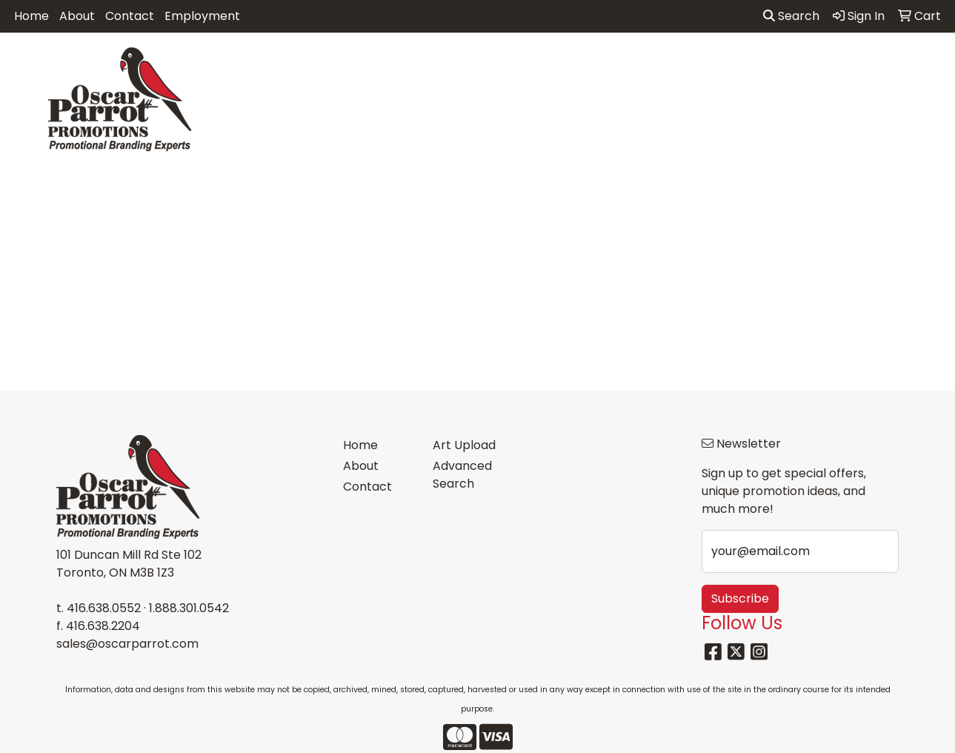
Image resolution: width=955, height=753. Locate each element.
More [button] (915, 64)
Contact (129, 15)
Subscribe (740, 598)
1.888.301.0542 (189, 608)
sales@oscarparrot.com (127, 643)
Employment (202, 15)
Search (791, 15)
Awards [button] (344, 64)
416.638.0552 (104, 608)
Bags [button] (404, 64)
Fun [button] (538, 64)
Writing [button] (855, 64)
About (77, 15)
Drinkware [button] (473, 64)
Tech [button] (795, 64)
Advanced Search (462, 474)
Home (31, 15)
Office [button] (738, 64)
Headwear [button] (603, 64)
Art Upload (464, 445)
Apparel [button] (274, 64)
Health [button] (676, 64)
